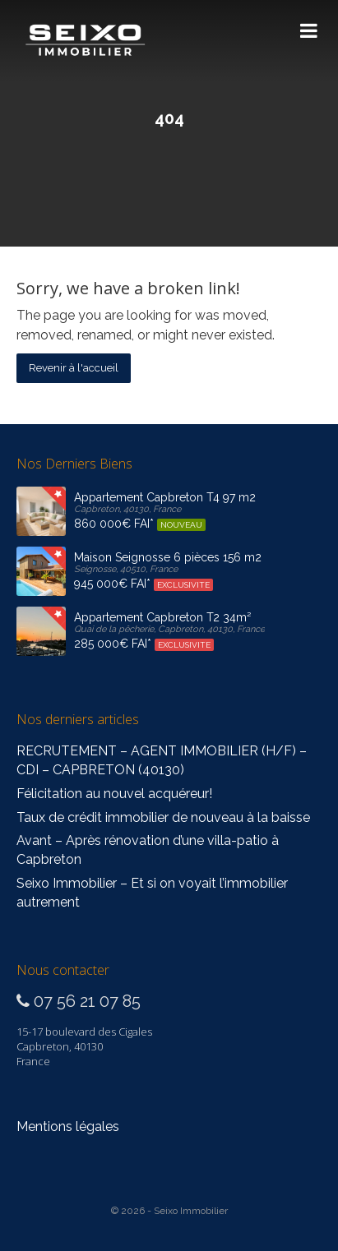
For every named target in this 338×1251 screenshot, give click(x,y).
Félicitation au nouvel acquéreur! (114, 793)
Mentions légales (67, 1126)
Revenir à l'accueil (73, 368)
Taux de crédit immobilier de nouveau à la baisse (163, 817)
